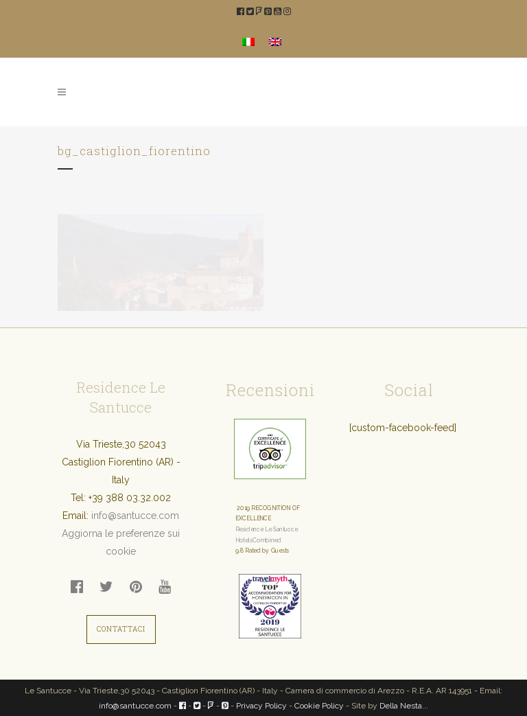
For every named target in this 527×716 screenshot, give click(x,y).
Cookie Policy (319, 706)
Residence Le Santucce (266, 529)
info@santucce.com (135, 515)
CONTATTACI (121, 629)
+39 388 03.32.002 (130, 497)
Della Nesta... (403, 706)
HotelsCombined (258, 540)
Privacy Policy (261, 706)
